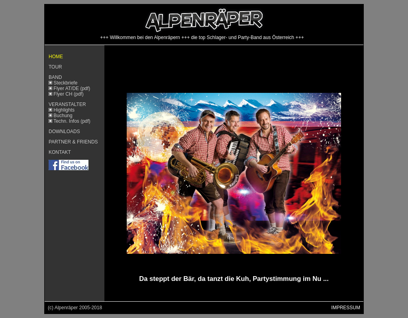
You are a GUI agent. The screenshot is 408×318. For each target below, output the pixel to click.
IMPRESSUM (345, 307)
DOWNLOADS (64, 131)
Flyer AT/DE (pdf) (71, 88)
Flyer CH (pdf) (68, 94)
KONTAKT (60, 152)
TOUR (55, 67)
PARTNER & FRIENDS (73, 142)
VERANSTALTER (67, 104)
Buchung (62, 115)
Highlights (64, 110)
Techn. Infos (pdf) (71, 121)
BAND (55, 77)
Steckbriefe (65, 83)
